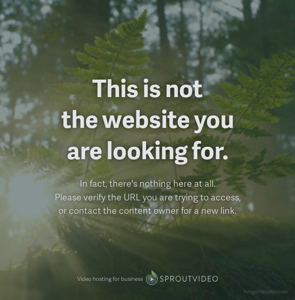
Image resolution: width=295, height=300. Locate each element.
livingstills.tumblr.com (265, 291)
